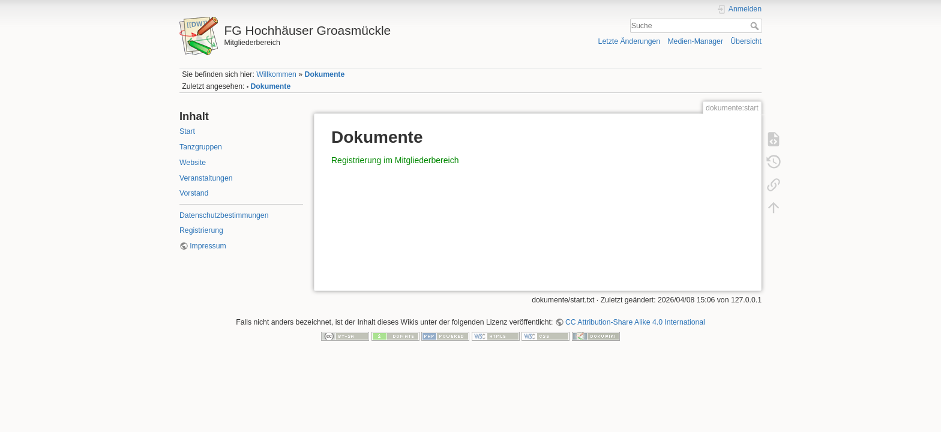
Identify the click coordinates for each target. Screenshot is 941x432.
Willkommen (276, 74)
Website (192, 162)
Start (187, 131)
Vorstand (193, 193)
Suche (756, 26)
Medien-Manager (695, 41)
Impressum (208, 246)
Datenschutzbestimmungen (223, 215)
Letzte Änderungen (629, 41)
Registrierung (201, 230)
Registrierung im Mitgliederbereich (394, 160)
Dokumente (325, 74)
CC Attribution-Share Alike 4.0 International (635, 322)
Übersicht (746, 41)
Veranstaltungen (206, 178)
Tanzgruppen (200, 147)
